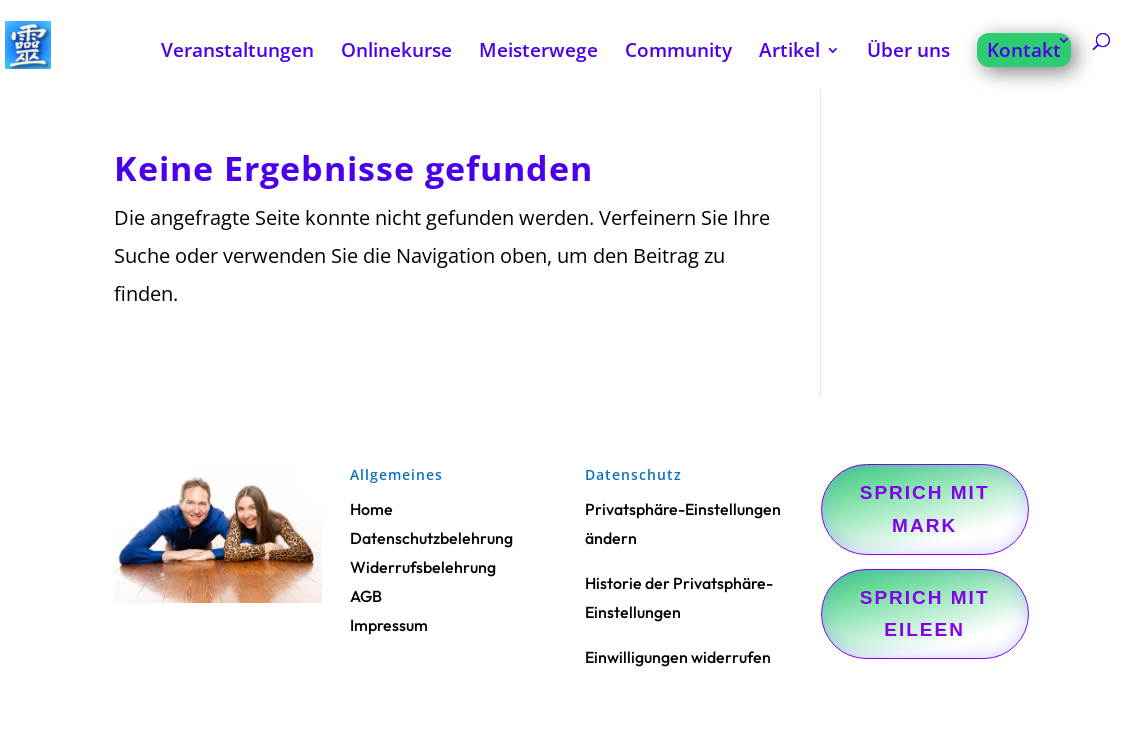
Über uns (908, 53)
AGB (366, 596)
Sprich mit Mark (925, 508)
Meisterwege (538, 53)
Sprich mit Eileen (925, 613)
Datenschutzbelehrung (431, 538)
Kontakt (1024, 50)
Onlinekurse (396, 53)
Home (371, 509)
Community (678, 53)
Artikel (789, 53)
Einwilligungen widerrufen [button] (678, 657)
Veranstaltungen (237, 53)
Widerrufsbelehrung (423, 567)
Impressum (389, 625)
